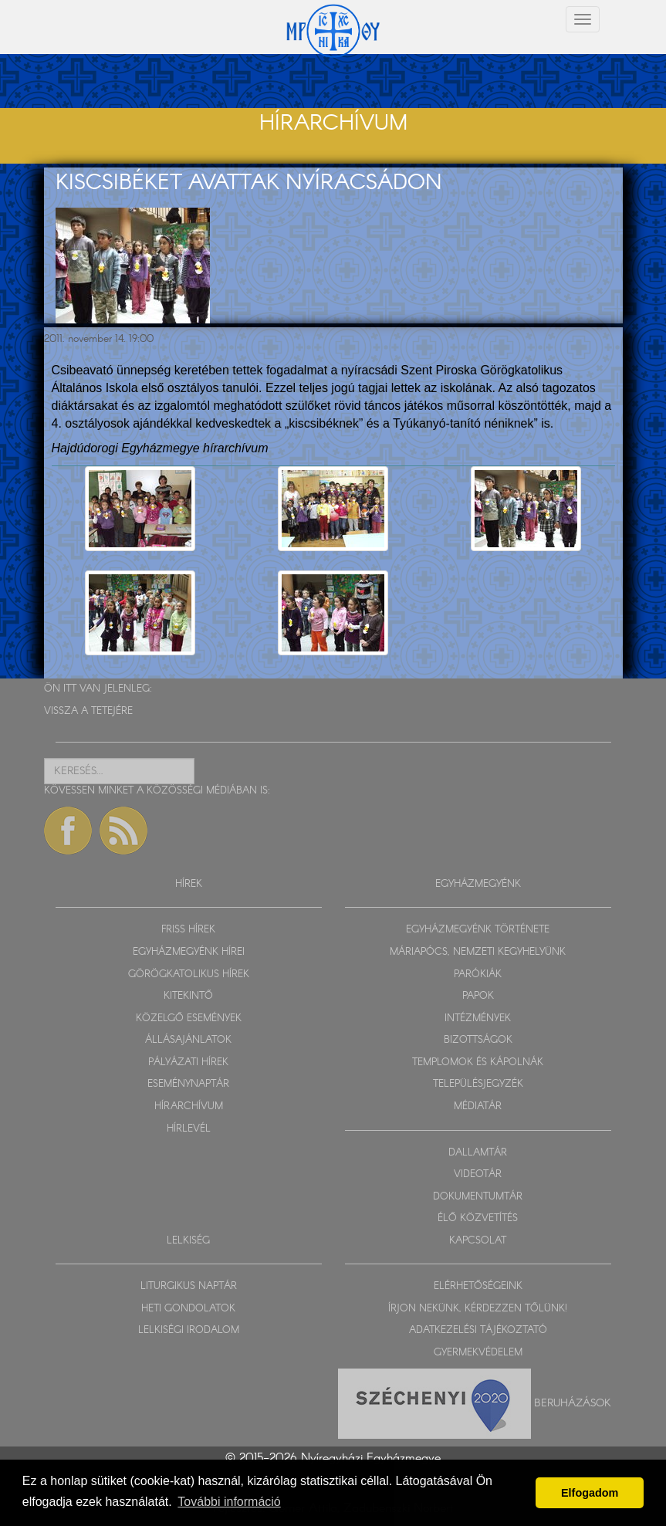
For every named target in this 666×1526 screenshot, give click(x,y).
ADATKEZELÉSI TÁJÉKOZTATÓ (478, 1330)
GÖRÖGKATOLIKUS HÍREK (188, 974)
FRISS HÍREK (188, 929)
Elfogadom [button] (589, 1493)
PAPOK (478, 996)
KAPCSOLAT (477, 1240)
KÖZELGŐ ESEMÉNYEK (189, 1018)
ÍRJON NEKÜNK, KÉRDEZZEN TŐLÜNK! (477, 1308)
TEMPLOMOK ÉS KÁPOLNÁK (477, 1062)
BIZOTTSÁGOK (478, 1040)
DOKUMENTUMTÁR (477, 1196)
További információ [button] (228, 1501)
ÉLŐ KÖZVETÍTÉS (478, 1218)
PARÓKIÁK (478, 974)
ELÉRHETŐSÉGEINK (478, 1286)
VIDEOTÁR (478, 1174)
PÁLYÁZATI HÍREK (188, 1062)
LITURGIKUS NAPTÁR (188, 1286)
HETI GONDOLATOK (188, 1308)
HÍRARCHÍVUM (188, 1106)
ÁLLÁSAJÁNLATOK (188, 1040)
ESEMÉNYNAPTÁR (188, 1084)
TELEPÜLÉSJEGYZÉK (478, 1084)
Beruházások (572, 1402)
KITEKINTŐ (188, 996)
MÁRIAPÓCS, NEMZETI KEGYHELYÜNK (478, 952)
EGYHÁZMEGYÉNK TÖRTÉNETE (477, 929)
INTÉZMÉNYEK (478, 1018)
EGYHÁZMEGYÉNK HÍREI (189, 952)
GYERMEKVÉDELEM (478, 1352)
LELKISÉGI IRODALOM (188, 1330)
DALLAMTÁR (477, 1152)
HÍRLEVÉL (189, 1129)
